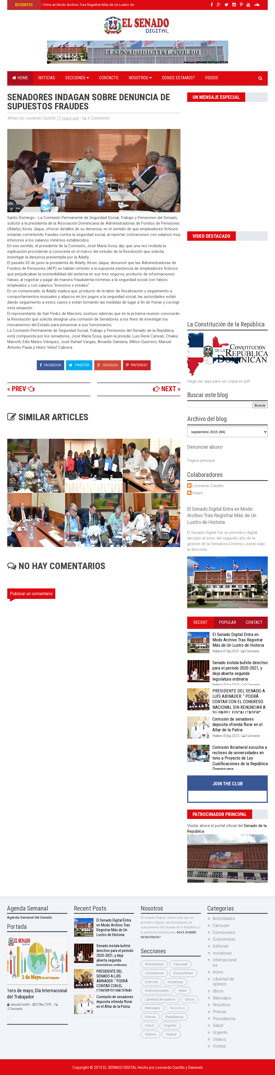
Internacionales (157, 990)
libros (189, 999)
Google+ (107, 365)
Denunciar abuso (204, 447)
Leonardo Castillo (208, 485)
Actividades (154, 964)
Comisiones (154, 973)
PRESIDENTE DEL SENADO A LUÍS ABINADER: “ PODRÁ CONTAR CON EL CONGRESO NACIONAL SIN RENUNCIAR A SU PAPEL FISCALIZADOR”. (239, 702)
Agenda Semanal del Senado (29, 917)
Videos (211, 77)
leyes (183, 990)
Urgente (170, 1025)
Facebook (50, 365)
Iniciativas (175, 982)
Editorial (151, 982)
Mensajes (152, 1008)
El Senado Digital (120, 1067)
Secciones (77, 77)
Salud (149, 1025)
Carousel (180, 964)
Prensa (150, 1017)
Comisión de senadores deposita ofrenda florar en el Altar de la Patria (237, 724)
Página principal (201, 460)
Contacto (108, 77)
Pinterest (137, 365)
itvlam (198, 493)
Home (20, 77)
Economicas (183, 973)
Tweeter (79, 365)
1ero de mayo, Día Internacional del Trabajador (37, 994)
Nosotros (140, 77)
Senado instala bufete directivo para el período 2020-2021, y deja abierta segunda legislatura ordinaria (240, 671)
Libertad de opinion (160, 999)
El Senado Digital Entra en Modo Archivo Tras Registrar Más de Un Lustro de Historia (80, 5)
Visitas (171, 1034)
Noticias (46, 77)
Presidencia (174, 1017)
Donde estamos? (178, 77)
